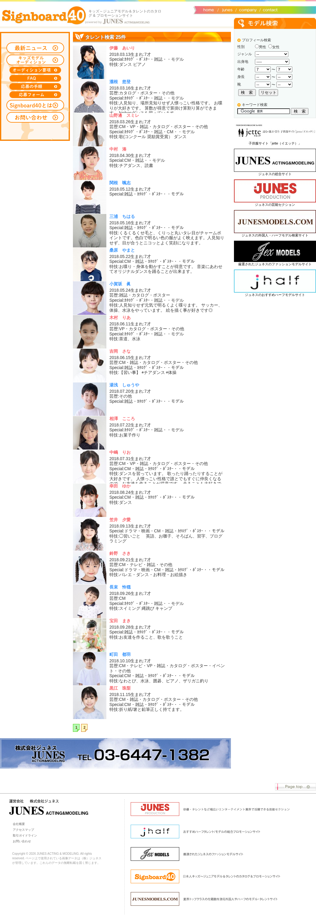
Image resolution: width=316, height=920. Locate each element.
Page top (295, 787)
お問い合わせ (269, 9)
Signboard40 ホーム (44, 15)
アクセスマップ (23, 829)
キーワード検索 (254, 105)
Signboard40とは (35, 105)
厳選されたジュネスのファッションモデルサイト (275, 264)
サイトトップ (208, 9)
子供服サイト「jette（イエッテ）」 (275, 143)
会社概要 (247, 9)
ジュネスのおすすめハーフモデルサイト (275, 295)
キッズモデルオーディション (35, 60)
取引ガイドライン (25, 835)
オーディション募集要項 (35, 70)
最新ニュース (35, 47)
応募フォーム (35, 94)
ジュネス (226, 9)
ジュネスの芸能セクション (275, 204)
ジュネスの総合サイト (275, 174)
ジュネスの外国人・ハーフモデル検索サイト (275, 235)
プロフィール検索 (256, 40)
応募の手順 (35, 86)
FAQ (35, 78)
